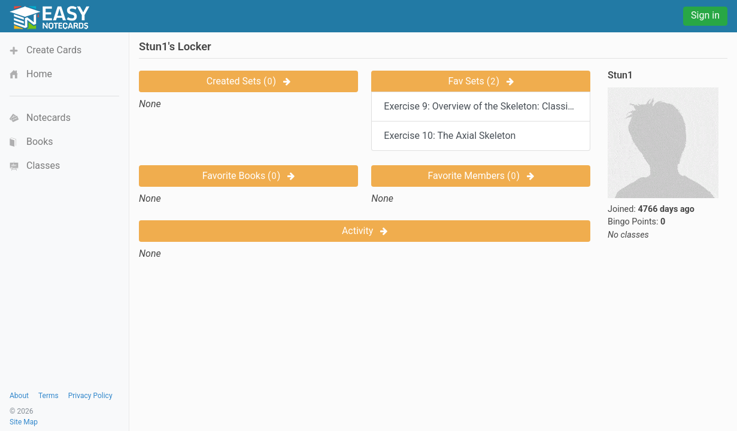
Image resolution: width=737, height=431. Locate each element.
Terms (48, 395)
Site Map (24, 422)
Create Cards (53, 50)
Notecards (48, 117)
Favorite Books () (248, 175)
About (19, 395)
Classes (43, 165)
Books (39, 141)
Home (39, 74)
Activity (364, 230)
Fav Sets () (480, 81)
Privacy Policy (90, 395)
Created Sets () (248, 81)
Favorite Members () (480, 175)
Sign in (705, 15)
